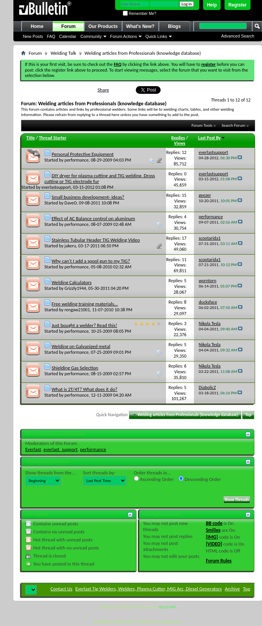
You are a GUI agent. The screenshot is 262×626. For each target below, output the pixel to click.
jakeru (70, 245)
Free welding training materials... (85, 304)
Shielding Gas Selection (75, 368)
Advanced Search (237, 36)
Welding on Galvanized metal (81, 346)
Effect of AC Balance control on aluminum (93, 218)
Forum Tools (202, 125)
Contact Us (61, 589)
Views (180, 143)
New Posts (33, 36)
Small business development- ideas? (88, 197)
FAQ (51, 36)
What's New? (140, 26)
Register (237, 5)
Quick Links (156, 36)
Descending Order (200, 479)
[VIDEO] (214, 544)
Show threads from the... (50, 473)
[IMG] (212, 537)
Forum (68, 26)
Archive (232, 589)
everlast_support (61, 449)
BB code (214, 523)
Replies (178, 138)
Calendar (67, 36)
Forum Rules (218, 561)
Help (212, 5)
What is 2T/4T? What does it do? (84, 389)
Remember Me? (139, 13)
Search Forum (234, 125)
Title (30, 138)
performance (77, 160)
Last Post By (211, 138)
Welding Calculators (71, 282)
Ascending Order (154, 479)
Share (103, 90)
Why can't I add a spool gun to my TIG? (91, 261)
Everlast (33, 449)
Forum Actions (123, 36)
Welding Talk (63, 53)
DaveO (71, 203)
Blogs (174, 26)
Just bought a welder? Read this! (84, 325)
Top (248, 414)
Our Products (103, 26)
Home (37, 26)
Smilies (213, 530)
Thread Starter (53, 138)
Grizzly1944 (75, 288)
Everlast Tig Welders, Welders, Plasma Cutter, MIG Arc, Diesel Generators (148, 589)
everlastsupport (56, 187)
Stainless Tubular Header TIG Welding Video (96, 240)
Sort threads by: (99, 473)
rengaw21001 (77, 309)
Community (91, 36)
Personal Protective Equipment (83, 154)
